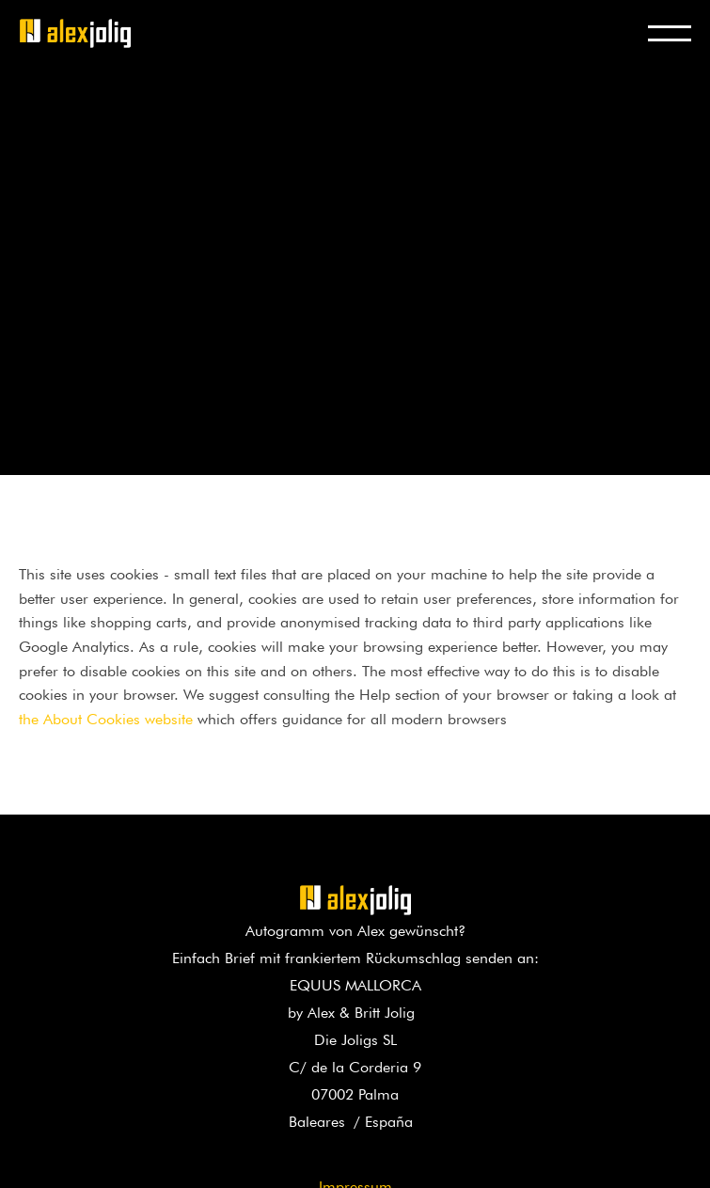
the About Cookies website (106, 717)
